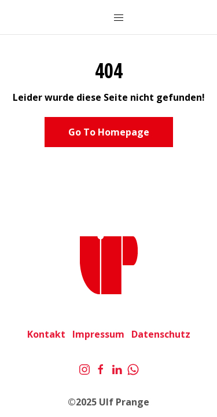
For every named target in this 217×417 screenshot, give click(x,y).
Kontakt (46, 334)
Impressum (98, 334)
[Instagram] (84, 368)
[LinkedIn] (117, 368)
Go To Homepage (108, 132)
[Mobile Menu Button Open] (118, 18)
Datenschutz (160, 334)
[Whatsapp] (133, 368)
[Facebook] (100, 368)
